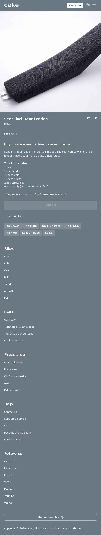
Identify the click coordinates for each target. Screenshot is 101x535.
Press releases (13, 362)
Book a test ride (14, 340)
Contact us (75, 5)
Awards (9, 383)
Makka (8, 256)
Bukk (7, 277)
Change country (51, 517)
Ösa (6, 270)
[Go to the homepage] (11, 5)
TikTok (8, 482)
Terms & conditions (69, 528)
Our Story (10, 319)
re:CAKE (9, 291)
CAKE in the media (15, 376)
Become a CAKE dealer (18, 432)
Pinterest (9, 489)
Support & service (15, 418)
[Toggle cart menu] (87, 5)
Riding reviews (13, 390)
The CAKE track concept (18, 333)
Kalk (6, 263)
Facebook (10, 468)
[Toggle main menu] (94, 5)
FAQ (6, 425)
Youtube (9, 495)
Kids (6, 298)
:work (8, 284)
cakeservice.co (58, 144)
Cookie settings (13, 439)
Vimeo (8, 502)
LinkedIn (9, 475)
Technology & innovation (19, 326)
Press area (10, 369)
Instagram (10, 461)
